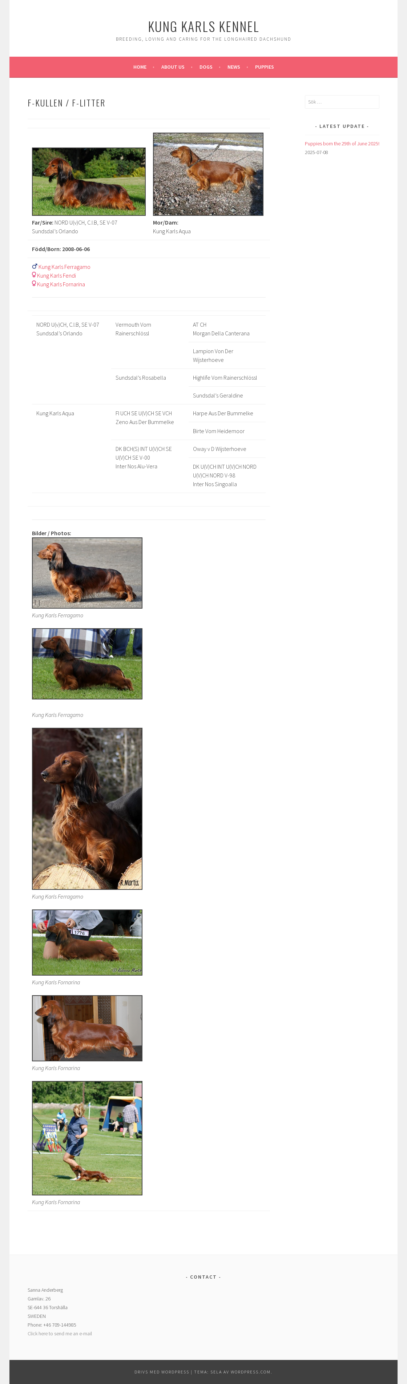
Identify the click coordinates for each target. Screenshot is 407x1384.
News (233, 67)
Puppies (264, 67)
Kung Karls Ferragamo (64, 266)
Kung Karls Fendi (56, 275)
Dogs (206, 67)
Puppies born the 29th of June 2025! (342, 143)
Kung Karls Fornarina (61, 284)
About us (173, 67)
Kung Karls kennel (203, 26)
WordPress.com (251, 1372)
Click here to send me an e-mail (60, 1333)
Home (139, 67)
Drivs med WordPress (161, 1372)
